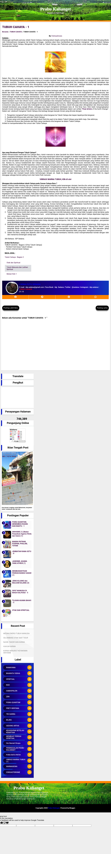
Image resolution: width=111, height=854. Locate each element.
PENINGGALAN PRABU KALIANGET (15, 749)
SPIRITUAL (10, 679)
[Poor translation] (6, 823)
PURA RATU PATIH (13, 755)
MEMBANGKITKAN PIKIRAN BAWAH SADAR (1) (21, 573)
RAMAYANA (11, 668)
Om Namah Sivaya (13, 743)
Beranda (5, 32)
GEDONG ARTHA (12, 726)
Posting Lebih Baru (10, 308)
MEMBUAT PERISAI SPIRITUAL (13, 737)
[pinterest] (69, 297)
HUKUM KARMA (9, 646)
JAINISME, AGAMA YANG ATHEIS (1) (19, 562)
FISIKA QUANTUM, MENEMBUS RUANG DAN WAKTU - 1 (20, 524)
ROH (8, 685)
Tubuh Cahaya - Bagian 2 (14, 257)
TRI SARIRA (10, 714)
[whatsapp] (95, 297)
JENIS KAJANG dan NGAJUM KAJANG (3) (20, 582)
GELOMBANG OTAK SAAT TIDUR (15, 638)
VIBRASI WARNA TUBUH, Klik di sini (55, 179)
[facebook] (15, 297)
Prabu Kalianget (55, 9)
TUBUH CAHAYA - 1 (15, 27)
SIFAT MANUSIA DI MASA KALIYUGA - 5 (20, 592)
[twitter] (42, 297)
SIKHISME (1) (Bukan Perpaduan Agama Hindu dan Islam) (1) (22, 534)
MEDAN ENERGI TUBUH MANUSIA (16, 633)
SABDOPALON (11, 691)
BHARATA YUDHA (13, 673)
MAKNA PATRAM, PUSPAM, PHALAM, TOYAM (20, 544)
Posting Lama (102, 308)
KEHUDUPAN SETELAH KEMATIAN (15, 731)
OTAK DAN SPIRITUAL (20, 610)
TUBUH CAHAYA (16, 32)
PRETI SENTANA (12, 708)
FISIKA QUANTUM (13, 702)
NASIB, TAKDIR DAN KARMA (14, 642)
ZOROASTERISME (13, 772)
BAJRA (9, 720)
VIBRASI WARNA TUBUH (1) (15, 761)
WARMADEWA (11, 766)
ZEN (7, 697)
